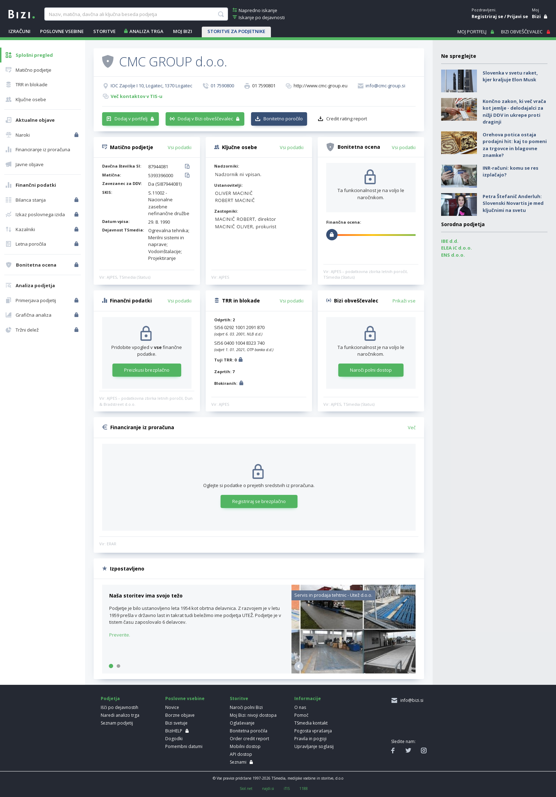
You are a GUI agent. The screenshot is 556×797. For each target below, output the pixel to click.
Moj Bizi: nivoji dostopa (253, 715)
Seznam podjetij (117, 723)
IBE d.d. (449, 241)
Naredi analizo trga (120, 715)
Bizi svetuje (176, 723)
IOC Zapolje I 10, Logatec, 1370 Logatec (151, 85)
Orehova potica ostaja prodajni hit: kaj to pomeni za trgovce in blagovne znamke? (515, 145)
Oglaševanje (242, 723)
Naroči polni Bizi (246, 707)
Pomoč (301, 715)
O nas (300, 707)
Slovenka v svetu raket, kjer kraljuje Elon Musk (510, 76)
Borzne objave (180, 715)
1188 (303, 788)
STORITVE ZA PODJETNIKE (236, 31)
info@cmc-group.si (385, 85)
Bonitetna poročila (248, 731)
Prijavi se (517, 16)
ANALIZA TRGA (146, 31)
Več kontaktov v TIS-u (136, 96)
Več (412, 427)
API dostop (241, 754)
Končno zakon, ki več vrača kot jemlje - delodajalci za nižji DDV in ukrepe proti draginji (514, 111)
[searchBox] (136, 14)
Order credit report (249, 739)
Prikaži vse (404, 300)
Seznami (238, 762)
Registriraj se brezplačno (259, 501)
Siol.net (246, 788)
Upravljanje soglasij (314, 746)
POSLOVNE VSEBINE (62, 31)
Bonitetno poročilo (283, 118)
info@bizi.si (410, 700)
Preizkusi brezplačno (146, 370)
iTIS (287, 788)
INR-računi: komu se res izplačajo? (510, 171)
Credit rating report (346, 118)
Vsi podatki (179, 147)
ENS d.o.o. (453, 255)
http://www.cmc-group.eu (321, 85)
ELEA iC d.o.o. (456, 248)
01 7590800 (222, 85)
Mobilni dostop (245, 746)
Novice (172, 707)
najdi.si (268, 788)
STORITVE (104, 31)
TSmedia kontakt (311, 723)
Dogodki (174, 739)
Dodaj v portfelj (131, 118)
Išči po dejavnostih (119, 707)
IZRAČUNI (19, 31)
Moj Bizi (182, 31)
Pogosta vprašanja (313, 731)
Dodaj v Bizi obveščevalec (205, 118)
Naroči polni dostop (371, 370)
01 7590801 (264, 85)
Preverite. (119, 635)
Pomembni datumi (183, 746)
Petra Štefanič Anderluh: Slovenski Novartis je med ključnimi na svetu (513, 203)
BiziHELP (173, 731)
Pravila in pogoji (310, 739)
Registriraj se (487, 16)
